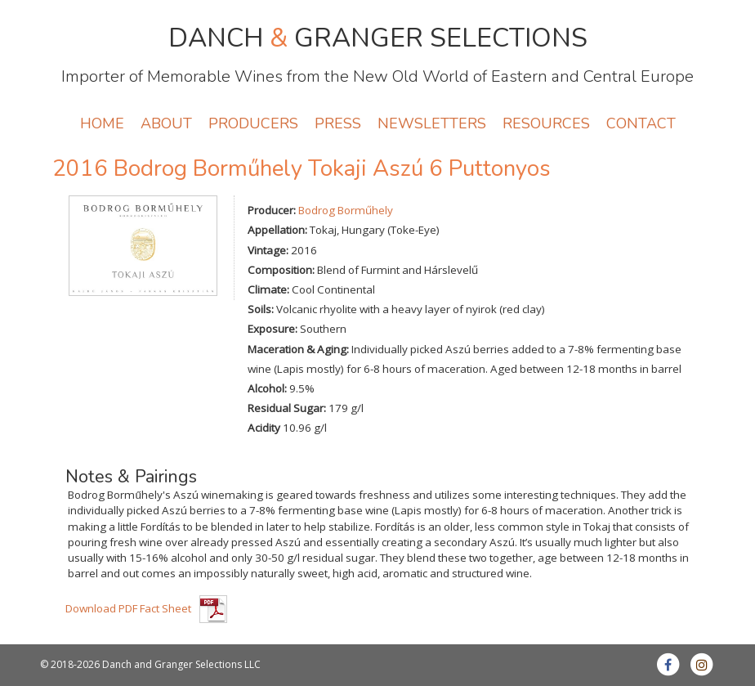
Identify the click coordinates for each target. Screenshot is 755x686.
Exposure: (272, 328)
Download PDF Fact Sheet (128, 608)
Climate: (268, 289)
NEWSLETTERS (432, 123)
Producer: (272, 210)
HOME (102, 123)
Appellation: (277, 229)
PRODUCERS (253, 123)
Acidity (264, 427)
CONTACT (641, 123)
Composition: (281, 269)
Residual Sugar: (287, 408)
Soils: (261, 309)
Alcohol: (267, 388)
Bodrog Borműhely (345, 210)
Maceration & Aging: (298, 349)
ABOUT (166, 123)
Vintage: (268, 250)
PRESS (338, 123)
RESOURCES (546, 123)
